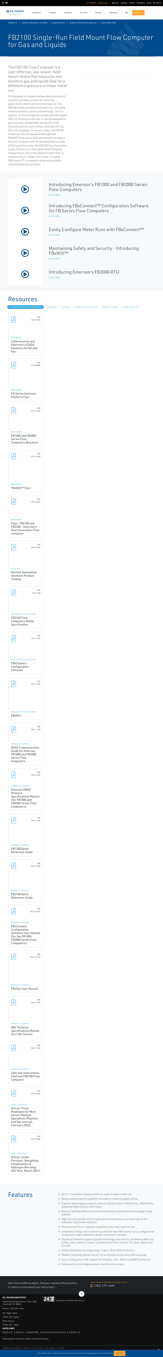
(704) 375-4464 (103, 1285)
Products (12, 23)
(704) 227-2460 (11, 1324)
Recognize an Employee (54, 1332)
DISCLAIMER (50, 1348)
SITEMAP (60, 1348)
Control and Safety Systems (34, 23)
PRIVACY (39, 1348)
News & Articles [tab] (131, 307)
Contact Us (74, 1332)
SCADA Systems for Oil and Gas (82, 23)
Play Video (54, 195)
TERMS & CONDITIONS (12, 1348)
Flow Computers (108, 23)
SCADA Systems (58, 23)
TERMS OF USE (29, 1348)
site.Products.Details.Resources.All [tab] (25, 307)
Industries (33, 1332)
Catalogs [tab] (66, 307)
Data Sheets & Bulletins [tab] (86, 307)
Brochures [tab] (52, 307)
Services (20, 1332)
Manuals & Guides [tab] (110, 307)
